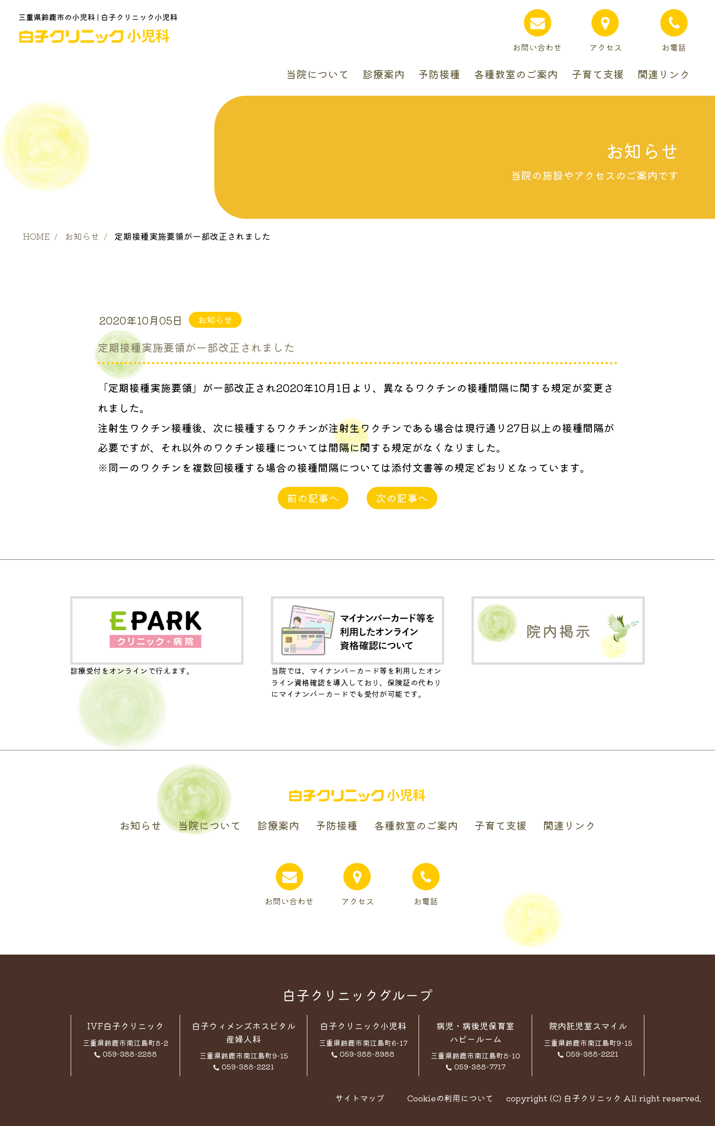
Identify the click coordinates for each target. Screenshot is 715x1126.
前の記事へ (313, 498)
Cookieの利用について (450, 1098)
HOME (36, 236)
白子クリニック (592, 1098)
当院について (317, 74)
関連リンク (663, 74)
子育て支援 (597, 74)
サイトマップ (359, 1098)
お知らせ (82, 236)
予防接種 (439, 74)
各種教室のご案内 (516, 74)
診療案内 (383, 74)
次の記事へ (402, 498)
